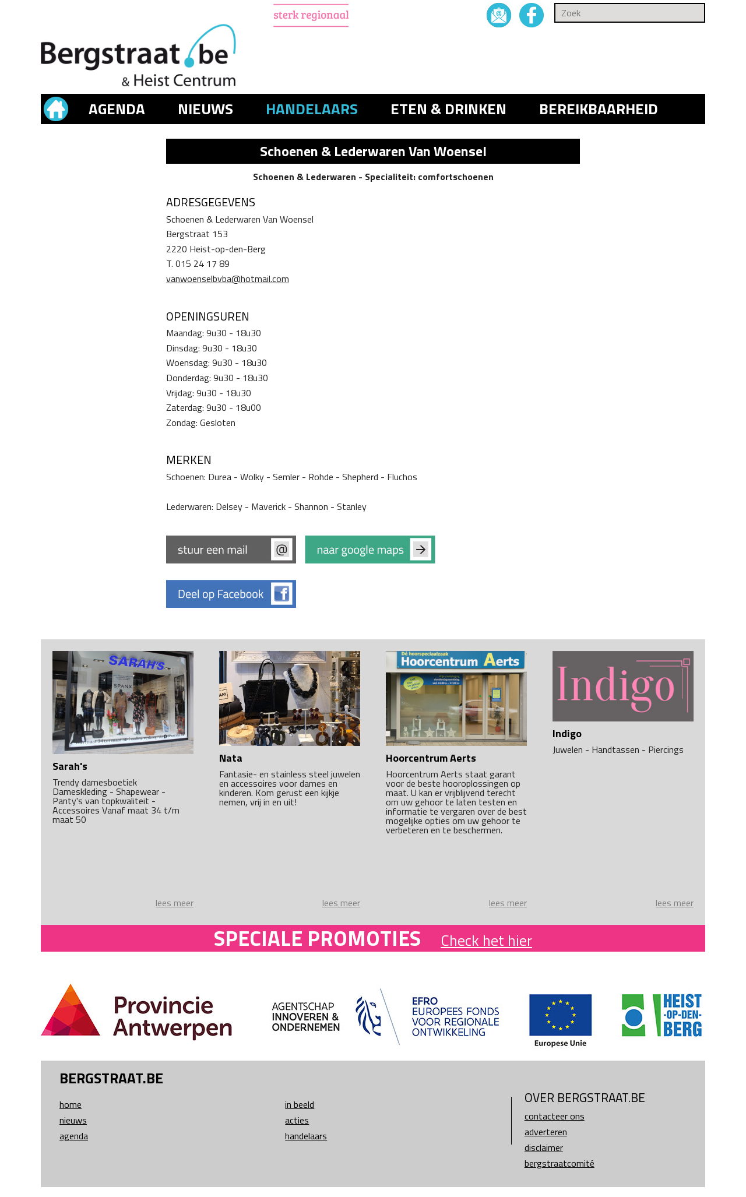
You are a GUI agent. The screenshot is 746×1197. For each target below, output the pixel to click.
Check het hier (486, 940)
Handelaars (312, 108)
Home (70, 1104)
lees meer (174, 903)
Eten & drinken (448, 108)
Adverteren (546, 1132)
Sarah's (69, 766)
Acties (297, 1120)
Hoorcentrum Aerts (431, 758)
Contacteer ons (555, 1116)
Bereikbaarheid (598, 108)
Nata (230, 758)
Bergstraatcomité (559, 1163)
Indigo (567, 733)
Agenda (117, 108)
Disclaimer (544, 1147)
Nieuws (205, 108)
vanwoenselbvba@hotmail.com (227, 279)
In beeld (299, 1104)
